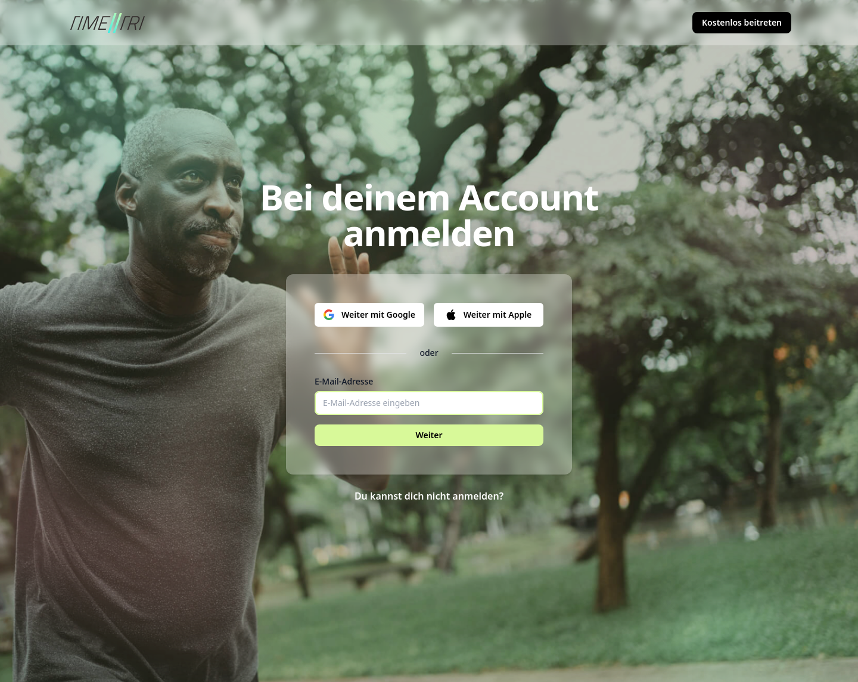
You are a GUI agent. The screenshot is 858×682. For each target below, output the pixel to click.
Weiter (428, 435)
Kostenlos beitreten (742, 22)
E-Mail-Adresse (344, 381)
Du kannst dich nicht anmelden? (429, 496)
